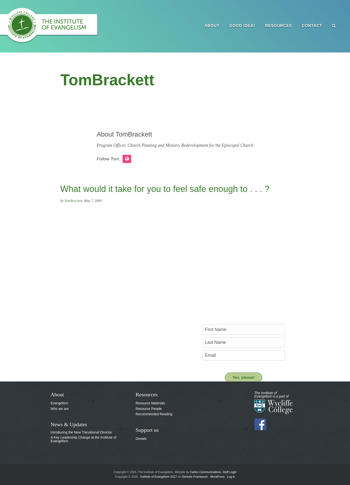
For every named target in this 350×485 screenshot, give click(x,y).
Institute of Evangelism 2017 (158, 476)
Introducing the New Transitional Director (81, 432)
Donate (141, 439)
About (57, 394)
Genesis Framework (195, 476)
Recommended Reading (154, 414)
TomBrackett (73, 201)
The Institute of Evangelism (53, 25)
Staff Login (229, 472)
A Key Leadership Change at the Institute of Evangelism (83, 439)
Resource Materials (150, 403)
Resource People (149, 409)
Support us (147, 430)
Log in (231, 476)
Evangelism (59, 403)
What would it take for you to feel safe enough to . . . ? (165, 189)
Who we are (60, 409)
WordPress (217, 476)
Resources (147, 394)
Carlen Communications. (206, 472)
